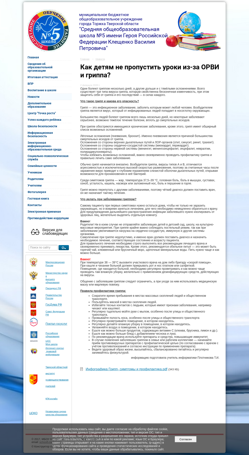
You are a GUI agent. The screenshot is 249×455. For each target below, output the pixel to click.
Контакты (35, 205)
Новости (33, 96)
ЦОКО (33, 413)
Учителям (35, 185)
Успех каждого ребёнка (44, 119)
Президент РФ (53, 288)
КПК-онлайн (52, 398)
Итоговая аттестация (43, 77)
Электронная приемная (44, 211)
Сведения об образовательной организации (40, 67)
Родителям (36, 179)
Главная (33, 57)
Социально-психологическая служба (48, 157)
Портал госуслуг (56, 323)
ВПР (30, 83)
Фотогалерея (37, 192)
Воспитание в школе (42, 90)
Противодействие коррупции (48, 218)
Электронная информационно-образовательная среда (45, 146)
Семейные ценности (42, 166)
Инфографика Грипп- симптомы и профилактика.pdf (126, 369)
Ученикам (35, 172)
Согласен (185, 439)
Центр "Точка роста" (42, 113)
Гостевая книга (38, 198)
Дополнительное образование (39, 105)
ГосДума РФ (54, 304)
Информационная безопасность (40, 134)
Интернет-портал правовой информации (55, 351)
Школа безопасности (42, 126)
